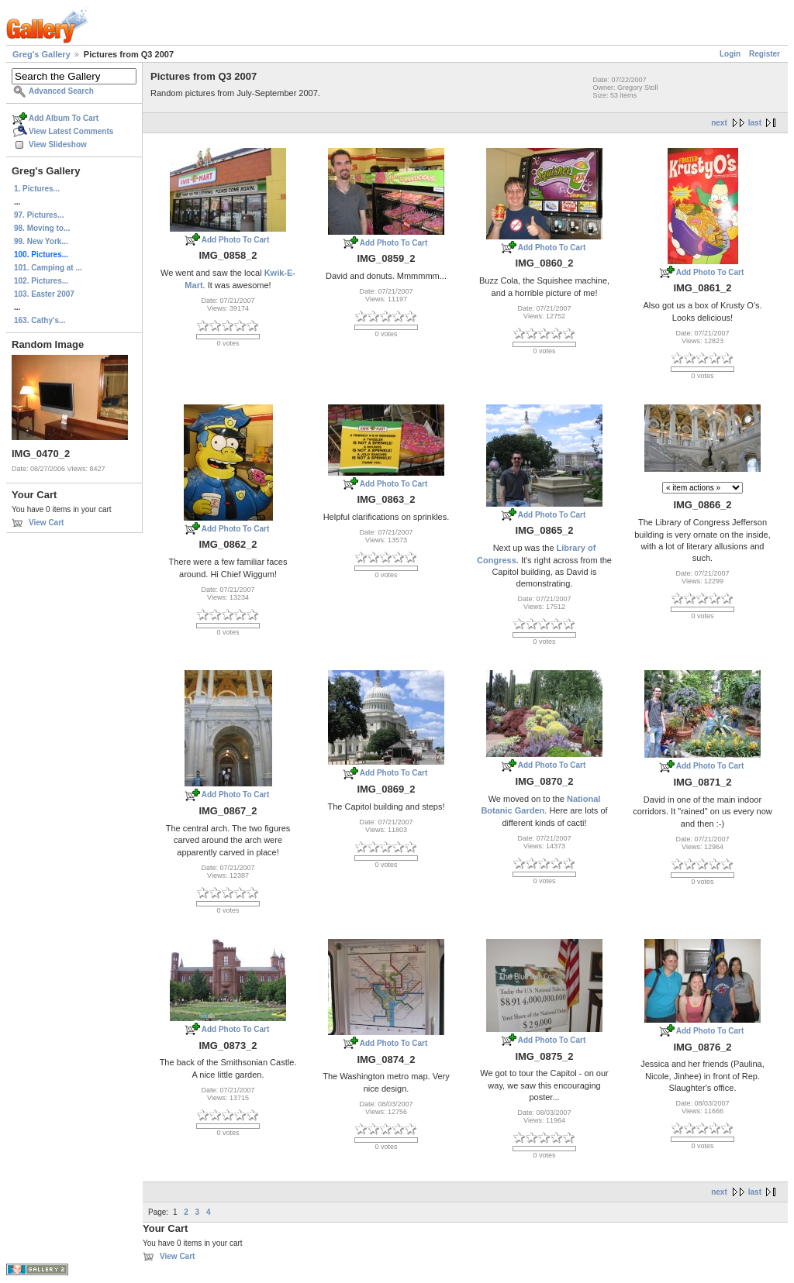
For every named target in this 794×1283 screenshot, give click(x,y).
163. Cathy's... (39, 320)
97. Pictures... (39, 215)
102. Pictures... (41, 281)
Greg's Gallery (41, 54)
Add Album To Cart (63, 118)
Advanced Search (61, 91)
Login (730, 54)
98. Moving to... (42, 228)
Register (764, 54)
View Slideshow (58, 144)
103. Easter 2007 (44, 294)
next (719, 123)
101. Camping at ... (48, 267)
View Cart (46, 522)
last (754, 123)
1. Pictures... (37, 188)
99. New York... (41, 241)
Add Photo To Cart (236, 240)
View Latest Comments (71, 131)
